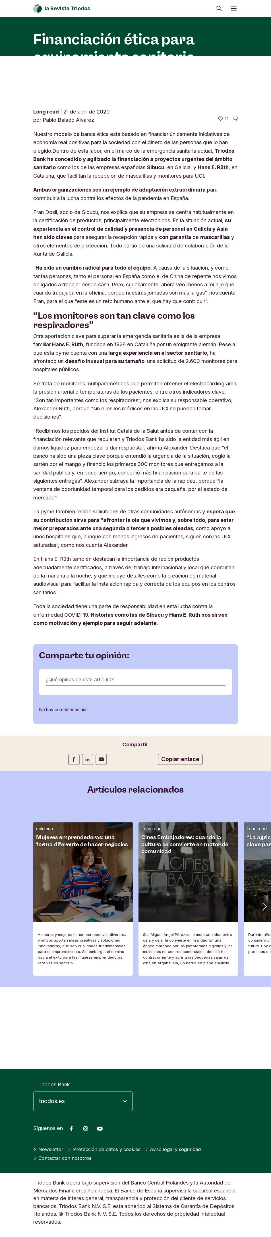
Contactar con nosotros (63, 1158)
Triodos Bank (54, 1084)
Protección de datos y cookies (108, 1149)
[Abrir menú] (234, 8)
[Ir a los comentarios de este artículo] (235, 200)
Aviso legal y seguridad (182, 1149)
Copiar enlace (180, 840)
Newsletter (49, 1149)
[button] (264, 988)
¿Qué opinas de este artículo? (81, 761)
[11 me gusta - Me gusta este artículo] (223, 200)
